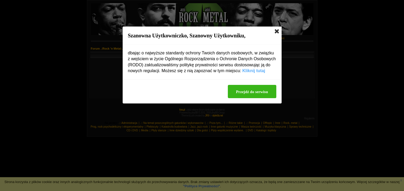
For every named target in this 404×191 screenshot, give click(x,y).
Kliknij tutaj (253, 70)
